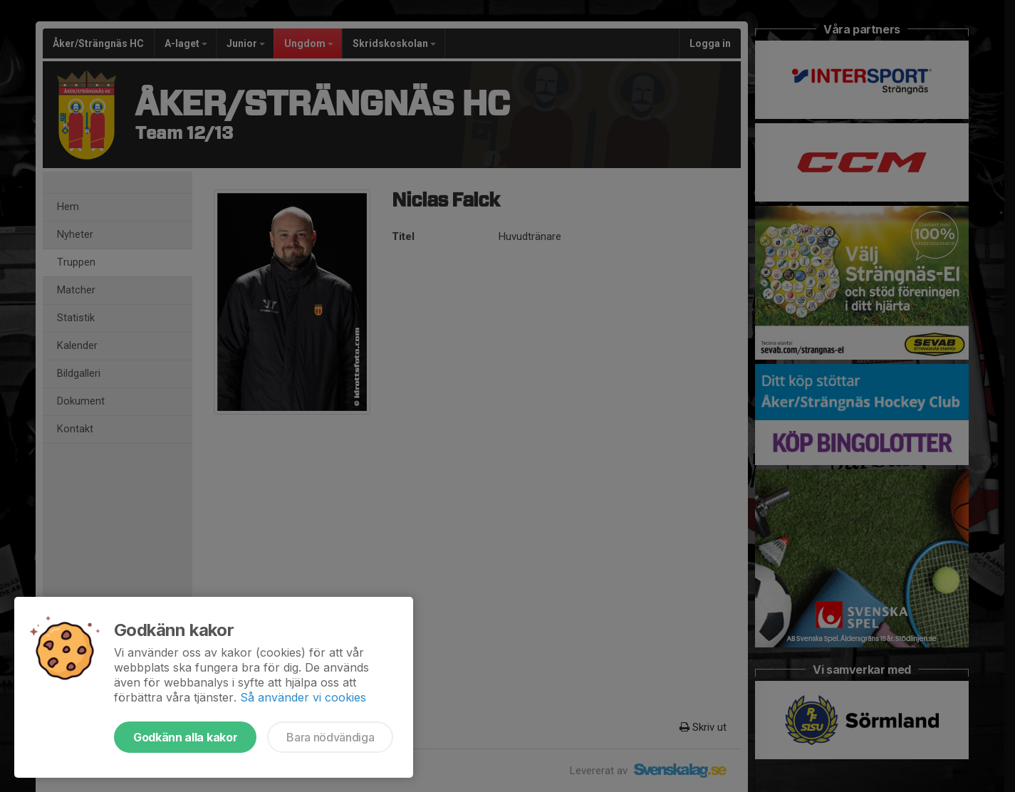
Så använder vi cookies (303, 697)
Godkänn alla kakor (185, 737)
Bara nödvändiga (330, 737)
